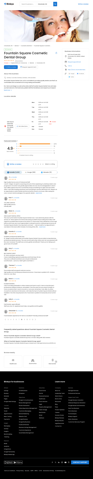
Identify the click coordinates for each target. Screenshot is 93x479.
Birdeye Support (72, 415)
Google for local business (26, 399)
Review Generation (24, 404)
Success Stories (59, 414)
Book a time (58, 397)
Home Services (43, 400)
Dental (41, 392)
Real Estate (42, 411)
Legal (40, 403)
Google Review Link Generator (76, 404)
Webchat (6, 407)
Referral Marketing (24, 412)
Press (56, 405)
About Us (57, 389)
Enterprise (22, 392)
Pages (5, 397)
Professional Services (74, 392)
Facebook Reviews (24, 423)
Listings (6, 389)
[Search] (55, 4)
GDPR (31, 469)
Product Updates (59, 408)
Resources (58, 400)
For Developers (72, 412)
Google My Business (24, 420)
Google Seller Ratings (10, 400)
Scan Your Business (73, 407)
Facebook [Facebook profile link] (80, 73)
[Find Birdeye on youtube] (65, 461)
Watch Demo (58, 395)
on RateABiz (14, 176)
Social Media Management (26, 431)
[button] (5, 318)
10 (27, 318)
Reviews (6, 392)
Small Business (23, 389)
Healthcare (42, 397)
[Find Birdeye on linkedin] (58, 461)
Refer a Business (73, 418)
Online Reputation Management (28, 407)
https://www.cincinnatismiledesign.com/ (77, 70)
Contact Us (58, 425)
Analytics (6, 445)
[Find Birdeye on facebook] (52, 461)
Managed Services (73, 389)
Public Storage (43, 408)
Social (5, 409)
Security (27, 469)
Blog (56, 403)
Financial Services (44, 395)
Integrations (7, 448)
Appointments (8, 412)
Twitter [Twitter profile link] (71, 77)
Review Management (25, 401)
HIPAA (36, 469)
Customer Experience (25, 429)
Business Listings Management (28, 426)
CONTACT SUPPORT (80, 461)
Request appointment (74, 62)
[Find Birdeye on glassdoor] (68, 461)
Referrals (6, 395)
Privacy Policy (20, 469)
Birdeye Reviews (59, 416)
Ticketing (6, 435)
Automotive (42, 389)
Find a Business (72, 409)
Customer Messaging (25, 409)
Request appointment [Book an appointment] (28, 67)
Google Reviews (23, 418)
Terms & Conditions (9, 469)
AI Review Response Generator (76, 401)
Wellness (41, 416)
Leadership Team (60, 392)
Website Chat (23, 415)
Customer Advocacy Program (76, 420)
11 (29, 318)
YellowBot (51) (45, 171)
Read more (8, 90)
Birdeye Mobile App (9, 453)
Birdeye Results (59, 419)
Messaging (7, 424)
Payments (7, 418)
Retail (40, 414)
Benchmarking (8, 433)
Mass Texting (7, 415)
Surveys (6, 427)
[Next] (56, 360)
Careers (57, 411)
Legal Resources (59, 422)
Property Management (45, 405)
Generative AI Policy (48, 469)
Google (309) (30, 171)
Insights (6, 430)
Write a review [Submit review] (10, 67)
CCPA (40, 469)
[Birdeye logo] (9, 4)
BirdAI (5, 442)
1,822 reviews (19, 60)
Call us (70, 66)
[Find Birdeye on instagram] (62, 461)
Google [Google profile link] (71, 73)
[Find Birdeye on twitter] (55, 461)
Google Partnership (9, 450)
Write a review (83, 4)
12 (32, 318)
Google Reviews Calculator (75, 399)
